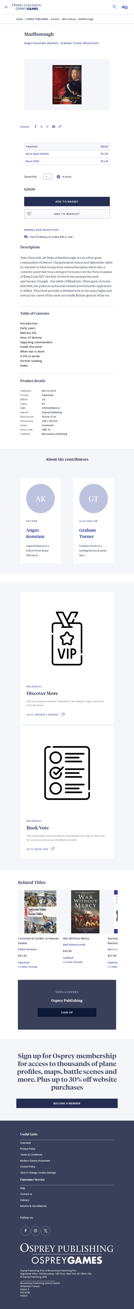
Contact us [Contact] (26, 1194)
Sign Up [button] (67, 1012)
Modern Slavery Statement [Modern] (35, 1160)
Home (19, 19)
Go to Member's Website (42, 714)
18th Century (68, 19)
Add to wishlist (67, 214)
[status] (47, 177)
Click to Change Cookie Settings (38, 1172)
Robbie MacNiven (27, 949)
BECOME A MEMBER (67, 1103)
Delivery (24, 1200)
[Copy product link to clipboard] (60, 126)
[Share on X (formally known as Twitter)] (41, 126)
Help (22, 1188)
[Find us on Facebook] (25, 1230)
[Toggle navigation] (6, 7)
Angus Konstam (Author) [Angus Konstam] (41, 43)
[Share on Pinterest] (47, 126)
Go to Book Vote (37, 849)
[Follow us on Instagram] (35, 1230)
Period (55, 19)
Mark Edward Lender (74, 944)
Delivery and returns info (41, 230)
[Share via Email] (53, 126)
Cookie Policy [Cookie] (27, 1166)
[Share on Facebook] (35, 126)
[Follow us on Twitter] (45, 1230)
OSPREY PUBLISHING (37, 19)
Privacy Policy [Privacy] (27, 1148)
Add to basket (66, 201)
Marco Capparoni (117, 949)
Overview (25, 1143)
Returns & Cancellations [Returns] (33, 1206)
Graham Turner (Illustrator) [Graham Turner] (80, 43)
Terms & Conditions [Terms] (31, 1154)
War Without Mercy (76, 938)
